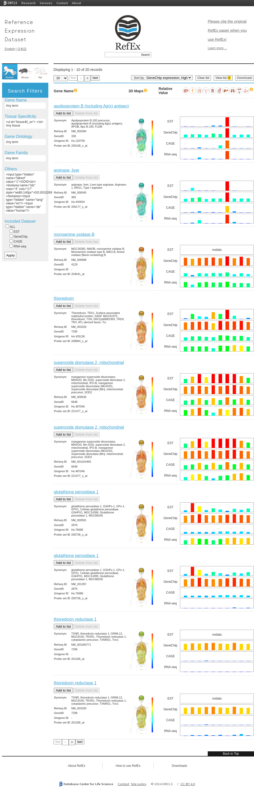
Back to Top (231, 753)
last (95, 78)
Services (46, 3)
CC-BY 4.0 (187, 784)
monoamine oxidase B (74, 234)
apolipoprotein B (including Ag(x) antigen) (91, 106)
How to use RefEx (128, 766)
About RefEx (76, 766)
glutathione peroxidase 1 (76, 492)
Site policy (138, 784)
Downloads (244, 78)
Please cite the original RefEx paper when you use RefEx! (227, 30)
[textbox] (122, 54)
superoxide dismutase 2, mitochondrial (89, 362)
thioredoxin (64, 298)
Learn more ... (217, 48)
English (10, 49)
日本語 (21, 49)
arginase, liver (66, 170)
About (76, 3)
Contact (62, 3)
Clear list (203, 78)
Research (28, 3)
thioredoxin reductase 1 (75, 619)
